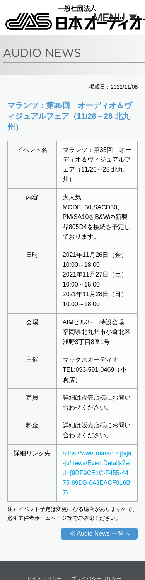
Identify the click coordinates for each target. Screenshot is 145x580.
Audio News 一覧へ (103, 533)
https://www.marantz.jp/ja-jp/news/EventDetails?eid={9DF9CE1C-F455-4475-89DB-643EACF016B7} (97, 473)
